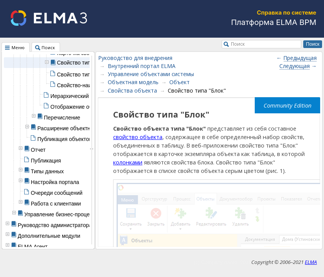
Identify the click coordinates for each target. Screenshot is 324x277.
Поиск (238, 44)
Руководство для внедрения (135, 57)
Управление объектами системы (151, 74)
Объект (179, 82)
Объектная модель (133, 82)
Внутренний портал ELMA (141, 66)
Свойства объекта (132, 90)
